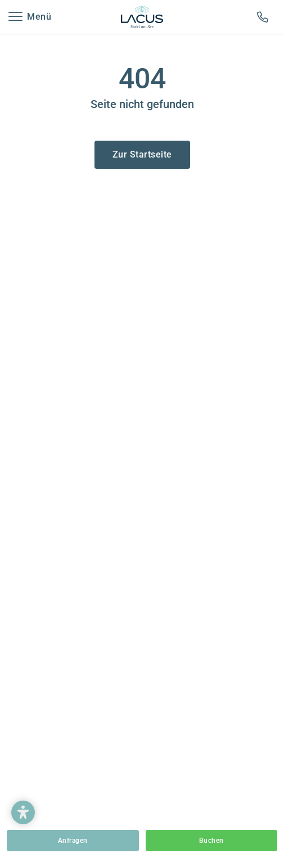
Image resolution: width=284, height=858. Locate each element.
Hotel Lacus (142, 17)
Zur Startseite (142, 154)
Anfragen (73, 840)
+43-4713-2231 (265, 17)
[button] (23, 812)
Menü (39, 16)
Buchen (211, 840)
